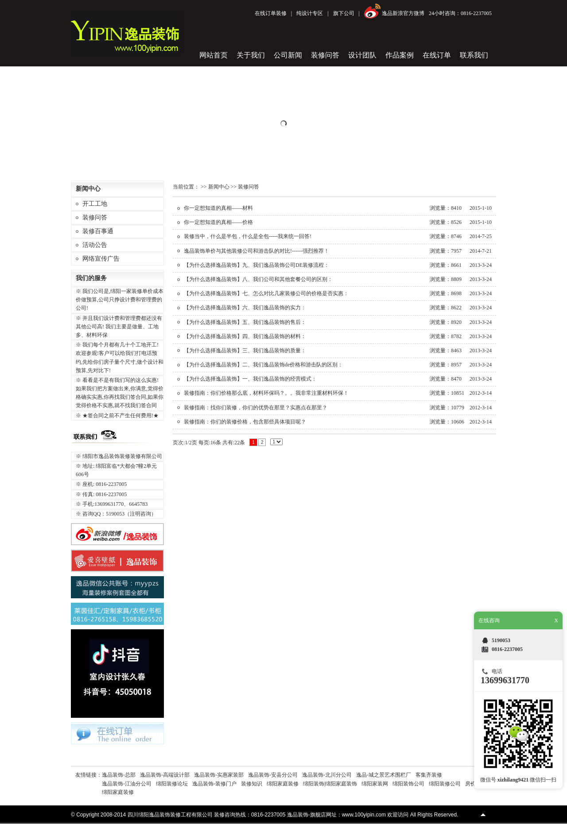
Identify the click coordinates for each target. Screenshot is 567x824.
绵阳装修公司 (445, 784)
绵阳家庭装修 (283, 784)
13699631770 (505, 680)
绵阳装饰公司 (408, 784)
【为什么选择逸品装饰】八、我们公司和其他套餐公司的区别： (258, 279)
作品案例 (399, 55)
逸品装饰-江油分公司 (126, 784)
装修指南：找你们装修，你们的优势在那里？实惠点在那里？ (255, 407)
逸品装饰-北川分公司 (327, 775)
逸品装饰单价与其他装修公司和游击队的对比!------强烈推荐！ (256, 251)
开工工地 (94, 203)
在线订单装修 (271, 13)
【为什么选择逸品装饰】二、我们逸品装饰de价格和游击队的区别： (263, 365)
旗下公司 (343, 13)
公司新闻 (288, 55)
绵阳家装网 (374, 784)
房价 (470, 784)
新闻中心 (218, 187)
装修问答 (325, 55)
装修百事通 (97, 231)
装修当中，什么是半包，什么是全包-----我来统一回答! (247, 236)
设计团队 (362, 55)
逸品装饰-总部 (119, 775)
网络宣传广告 (101, 258)
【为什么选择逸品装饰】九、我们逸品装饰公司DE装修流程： (256, 265)
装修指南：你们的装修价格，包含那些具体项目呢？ (245, 422)
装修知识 (251, 784)
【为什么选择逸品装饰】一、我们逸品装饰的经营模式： (250, 379)
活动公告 (94, 245)
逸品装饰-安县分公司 (273, 775)
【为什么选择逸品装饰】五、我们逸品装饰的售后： (245, 322)
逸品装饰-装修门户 (214, 784)
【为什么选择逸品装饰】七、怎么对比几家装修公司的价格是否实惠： (266, 293)
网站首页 (213, 55)
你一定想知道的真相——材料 (218, 208)
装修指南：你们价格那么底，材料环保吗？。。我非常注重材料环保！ (266, 393)
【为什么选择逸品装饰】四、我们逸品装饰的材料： (245, 336)
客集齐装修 (429, 775)
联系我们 (474, 55)
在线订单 (437, 55)
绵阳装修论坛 (172, 784)
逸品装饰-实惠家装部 (219, 775)
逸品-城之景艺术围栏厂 (383, 775)
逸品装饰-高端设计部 (165, 775)
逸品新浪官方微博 (403, 13)
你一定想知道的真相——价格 (218, 222)
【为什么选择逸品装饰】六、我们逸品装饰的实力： (245, 307)
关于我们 (251, 55)
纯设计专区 (309, 13)
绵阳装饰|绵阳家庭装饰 (330, 784)
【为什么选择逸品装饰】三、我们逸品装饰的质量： (245, 350)
